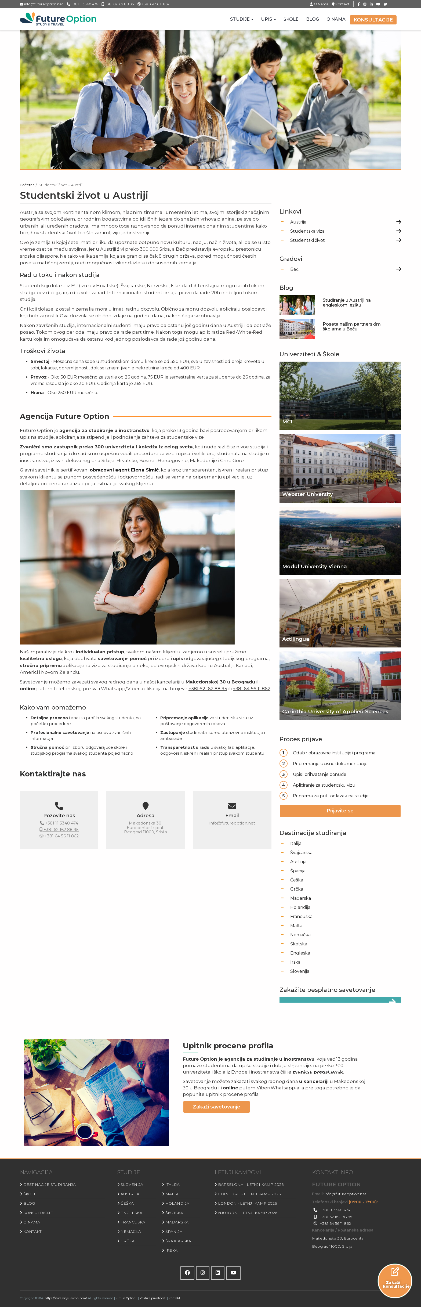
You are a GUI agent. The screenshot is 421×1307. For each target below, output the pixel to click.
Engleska (300, 953)
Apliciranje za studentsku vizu (324, 785)
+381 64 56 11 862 (153, 4)
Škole (291, 19)
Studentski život (307, 240)
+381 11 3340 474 (82, 4)
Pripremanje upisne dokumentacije (330, 763)
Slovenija (299, 971)
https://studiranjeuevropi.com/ (66, 1298)
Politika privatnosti (153, 1298)
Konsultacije (373, 20)
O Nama (319, 4)
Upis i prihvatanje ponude (320, 774)
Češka (296, 880)
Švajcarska (301, 852)
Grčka (296, 889)
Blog (312, 19)
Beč (294, 269)
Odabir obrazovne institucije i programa (334, 752)
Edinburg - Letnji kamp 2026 (248, 1193)
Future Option (126, 1298)
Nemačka (300, 934)
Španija (298, 870)
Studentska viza (307, 231)
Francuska (301, 916)
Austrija (298, 222)
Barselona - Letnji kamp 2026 (249, 1184)
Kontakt (340, 4)
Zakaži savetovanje (216, 1107)
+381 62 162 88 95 (117, 4)
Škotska (298, 943)
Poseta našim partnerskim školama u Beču (352, 327)
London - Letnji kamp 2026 (246, 1203)
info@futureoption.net (41, 4)
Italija (296, 843)
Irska (295, 962)
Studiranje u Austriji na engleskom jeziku (347, 303)
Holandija (300, 907)
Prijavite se (340, 811)
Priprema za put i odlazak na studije (331, 795)
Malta (296, 925)
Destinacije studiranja (48, 1184)
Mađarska (300, 898)
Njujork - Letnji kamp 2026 (246, 1212)
